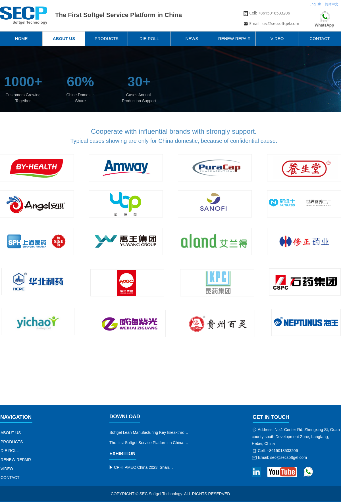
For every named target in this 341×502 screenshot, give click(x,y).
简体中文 (331, 4)
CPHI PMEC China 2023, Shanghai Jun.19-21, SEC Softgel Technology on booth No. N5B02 (144, 467)
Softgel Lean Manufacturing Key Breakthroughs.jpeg (149, 432)
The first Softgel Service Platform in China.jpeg (149, 442)
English (315, 4)
